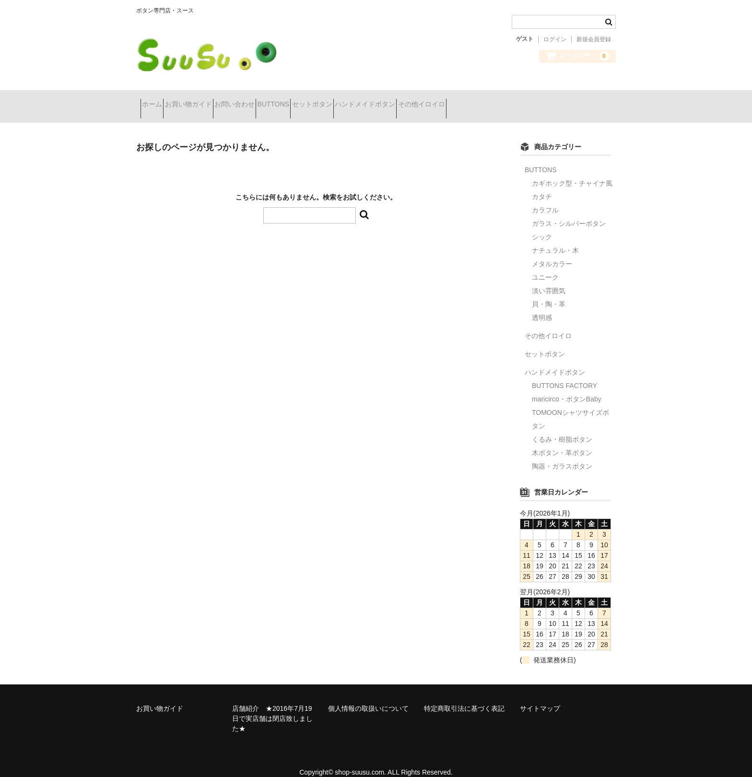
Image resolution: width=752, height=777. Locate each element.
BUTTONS (329, 100)
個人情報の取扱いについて (368, 696)
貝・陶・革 (548, 291)
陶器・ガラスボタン (562, 454)
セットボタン (384, 100)
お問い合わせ (273, 100)
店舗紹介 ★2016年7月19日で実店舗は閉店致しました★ (272, 706)
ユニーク (545, 265)
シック (542, 224)
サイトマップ (540, 696)
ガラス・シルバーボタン (569, 211)
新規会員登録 (593, 39)
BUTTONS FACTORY (564, 373)
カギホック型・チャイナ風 (572, 171)
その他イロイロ (527, 100)
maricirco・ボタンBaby (566, 386)
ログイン (554, 39)
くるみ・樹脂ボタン (562, 427)
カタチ (542, 184)
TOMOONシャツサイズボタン (570, 406)
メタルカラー (552, 251)
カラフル (545, 197)
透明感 (542, 305)
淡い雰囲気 (548, 278)
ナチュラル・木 (555, 238)
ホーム (156, 100)
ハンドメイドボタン (454, 100)
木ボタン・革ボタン (562, 440)
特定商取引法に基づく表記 (464, 696)
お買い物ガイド (209, 100)
